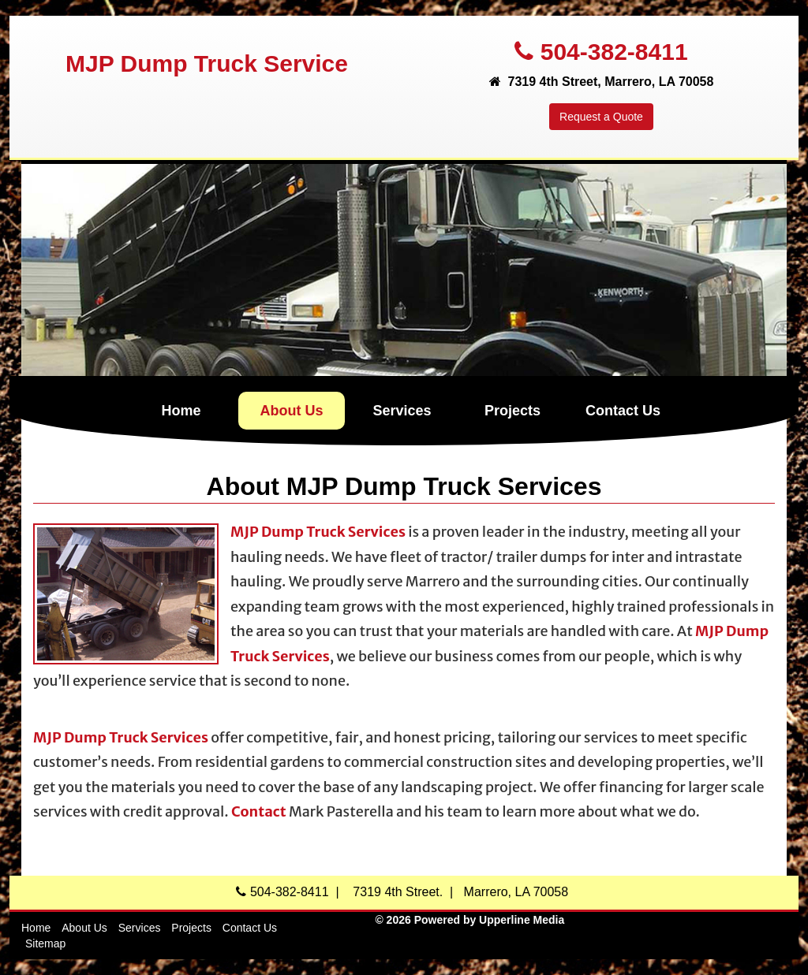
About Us (292, 411)
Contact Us (622, 411)
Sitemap (45, 943)
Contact (258, 811)
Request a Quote (601, 116)
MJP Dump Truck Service (206, 63)
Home (180, 411)
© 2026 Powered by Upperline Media (469, 920)
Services (401, 411)
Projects (512, 411)
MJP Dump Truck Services (318, 532)
